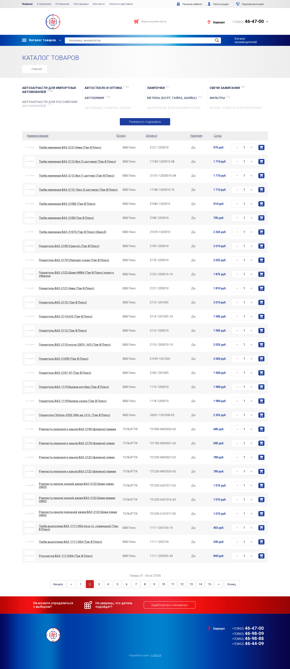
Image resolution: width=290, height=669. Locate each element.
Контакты (99, 3)
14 (199, 584)
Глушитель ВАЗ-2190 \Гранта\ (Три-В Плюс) (69, 246)
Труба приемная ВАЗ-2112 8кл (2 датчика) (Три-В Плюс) (77, 161)
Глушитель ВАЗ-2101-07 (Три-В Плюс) (65, 372)
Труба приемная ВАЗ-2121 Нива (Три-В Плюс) (70, 147)
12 (181, 584)
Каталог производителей (246, 40)
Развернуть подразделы (145, 121)
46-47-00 (248, 628)
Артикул (151, 136)
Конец (230, 584)
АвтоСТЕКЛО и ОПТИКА (107, 88)
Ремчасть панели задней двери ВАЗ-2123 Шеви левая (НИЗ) (76, 485)
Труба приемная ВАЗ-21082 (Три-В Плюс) (67, 203)
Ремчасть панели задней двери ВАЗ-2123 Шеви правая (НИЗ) (77, 499)
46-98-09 (248, 633)
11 (172, 584)
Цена (218, 136)
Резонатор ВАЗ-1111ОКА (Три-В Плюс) (66, 556)
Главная (27, 3)
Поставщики (81, 3)
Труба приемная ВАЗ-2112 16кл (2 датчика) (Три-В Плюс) (78, 189)
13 (190, 584)
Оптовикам (62, 3)
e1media (156, 655)
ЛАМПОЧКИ (158, 88)
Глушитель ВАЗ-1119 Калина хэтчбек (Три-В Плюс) (74, 387)
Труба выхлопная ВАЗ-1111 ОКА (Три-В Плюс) (70, 541)
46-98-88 (248, 638)
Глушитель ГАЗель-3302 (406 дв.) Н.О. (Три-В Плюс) (74, 415)
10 (163, 584)
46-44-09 (248, 643)
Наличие (196, 136)
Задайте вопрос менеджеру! (169, 604)
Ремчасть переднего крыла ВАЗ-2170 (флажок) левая (77, 443)
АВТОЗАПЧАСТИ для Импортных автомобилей (49, 90)
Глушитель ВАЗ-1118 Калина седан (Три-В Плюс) (73, 401)
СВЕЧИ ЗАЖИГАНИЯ (227, 88)
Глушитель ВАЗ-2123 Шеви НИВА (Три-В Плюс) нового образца (76, 274)
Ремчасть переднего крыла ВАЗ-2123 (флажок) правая (77, 471)
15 (208, 584)
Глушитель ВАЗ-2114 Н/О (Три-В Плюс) (65, 316)
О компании (44, 3)
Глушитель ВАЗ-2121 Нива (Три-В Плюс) (66, 288)
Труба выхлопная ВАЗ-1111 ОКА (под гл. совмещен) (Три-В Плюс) (79, 528)
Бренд (121, 136)
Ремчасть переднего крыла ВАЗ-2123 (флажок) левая (77, 457)
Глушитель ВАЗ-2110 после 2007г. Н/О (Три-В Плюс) (75, 344)
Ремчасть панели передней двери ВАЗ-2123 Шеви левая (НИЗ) (78, 513)
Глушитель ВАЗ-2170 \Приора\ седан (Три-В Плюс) (74, 260)
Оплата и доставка (121, 3)
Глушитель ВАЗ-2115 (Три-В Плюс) (63, 302)
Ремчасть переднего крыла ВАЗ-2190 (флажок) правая (77, 429)
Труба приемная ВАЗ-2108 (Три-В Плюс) (66, 218)
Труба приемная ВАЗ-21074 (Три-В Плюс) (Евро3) (72, 232)
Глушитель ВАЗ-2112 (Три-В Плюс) (63, 330)
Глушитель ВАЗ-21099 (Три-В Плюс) (63, 358)
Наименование (38, 136)
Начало (59, 584)
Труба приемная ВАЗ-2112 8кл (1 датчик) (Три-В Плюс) (76, 175)
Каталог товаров (39, 40)
